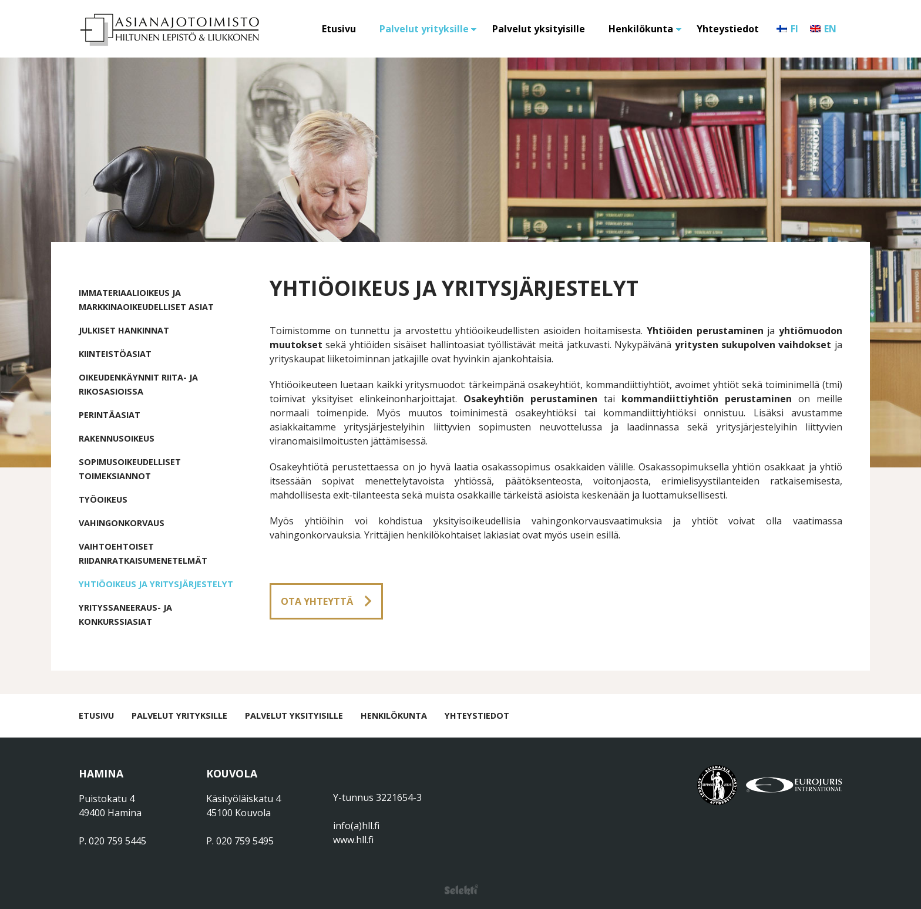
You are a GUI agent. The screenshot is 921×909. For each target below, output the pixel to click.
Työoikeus (103, 499)
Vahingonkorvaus (121, 522)
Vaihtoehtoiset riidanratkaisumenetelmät (143, 553)
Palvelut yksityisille (538, 28)
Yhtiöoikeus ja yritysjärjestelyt (156, 584)
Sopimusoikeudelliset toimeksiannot (130, 469)
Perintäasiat (109, 414)
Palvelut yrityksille (424, 28)
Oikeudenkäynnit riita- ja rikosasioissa (138, 384)
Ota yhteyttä (317, 601)
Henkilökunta (641, 28)
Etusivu (339, 28)
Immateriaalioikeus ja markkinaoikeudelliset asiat (146, 299)
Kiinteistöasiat (115, 353)
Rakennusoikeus (116, 438)
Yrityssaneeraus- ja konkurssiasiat (125, 614)
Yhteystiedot (728, 28)
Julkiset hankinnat (124, 330)
